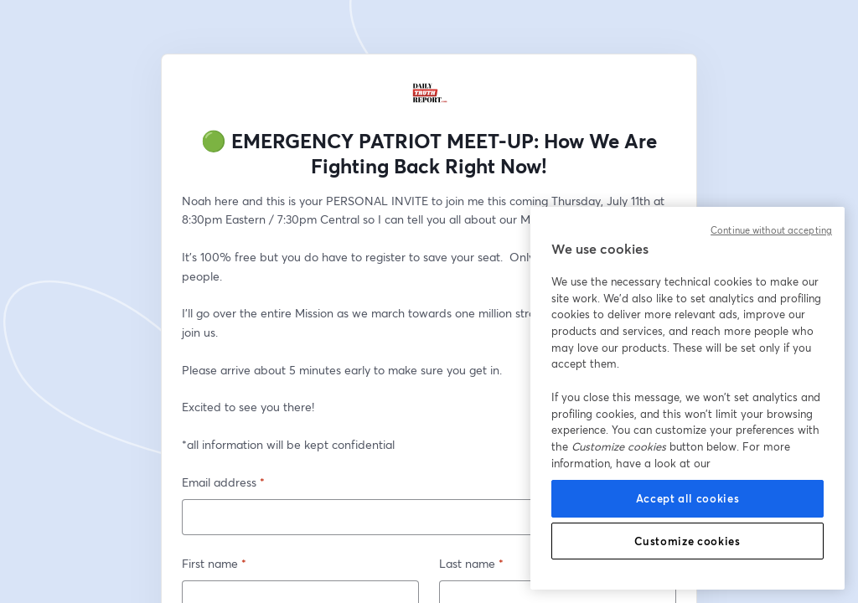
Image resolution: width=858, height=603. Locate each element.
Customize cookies (687, 541)
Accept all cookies (688, 498)
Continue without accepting (771, 230)
